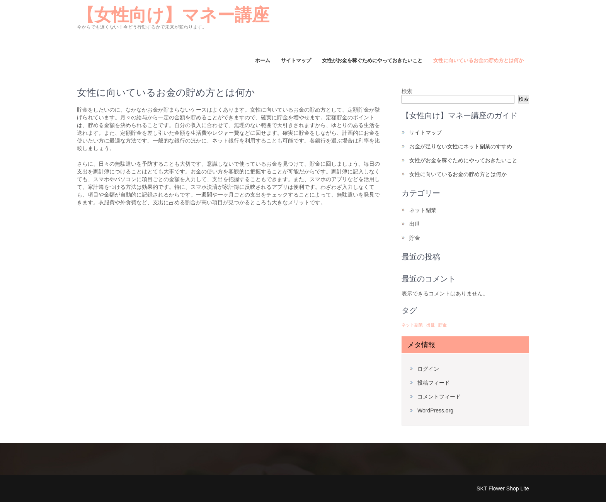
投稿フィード (433, 383)
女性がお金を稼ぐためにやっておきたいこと (372, 60)
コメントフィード (439, 396)
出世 (414, 224)
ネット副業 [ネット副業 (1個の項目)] (412, 324)
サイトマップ (296, 60)
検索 (407, 91)
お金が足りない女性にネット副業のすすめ (460, 146)
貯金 (414, 238)
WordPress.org (435, 410)
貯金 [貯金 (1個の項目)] (442, 324)
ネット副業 (422, 210)
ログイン (428, 369)
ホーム (262, 60)
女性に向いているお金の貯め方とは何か (478, 60)
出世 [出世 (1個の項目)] (430, 324)
